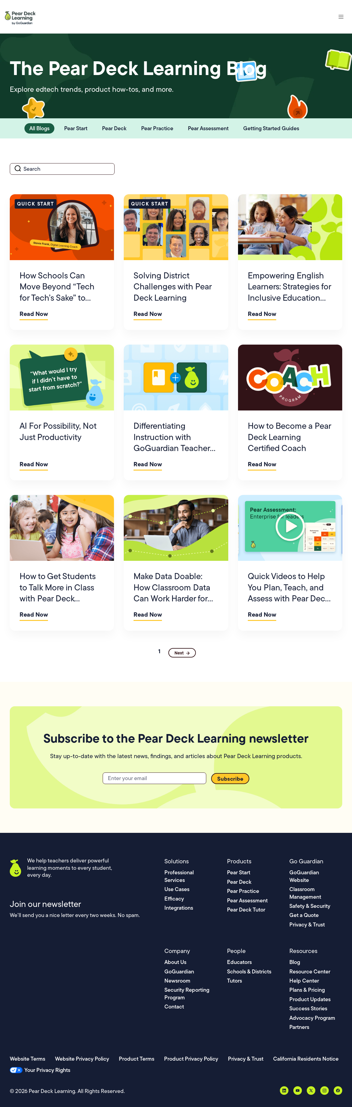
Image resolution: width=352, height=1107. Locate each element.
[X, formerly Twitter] (311, 1090)
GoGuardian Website (304, 876)
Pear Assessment (247, 900)
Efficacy (174, 898)
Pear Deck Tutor (246, 909)
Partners (299, 1027)
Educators (239, 962)
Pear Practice (243, 891)
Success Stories (308, 1008)
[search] (62, 169)
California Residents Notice (306, 1059)
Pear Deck (239, 882)
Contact (174, 1006)
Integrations (178, 908)
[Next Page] (182, 652)
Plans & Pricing (307, 990)
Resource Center (309, 971)
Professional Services (179, 876)
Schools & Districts (249, 971)
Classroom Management (305, 893)
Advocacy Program (312, 1018)
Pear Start (238, 872)
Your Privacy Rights (47, 1070)
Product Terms (136, 1059)
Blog (294, 962)
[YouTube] (297, 1090)
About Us (175, 962)
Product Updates (310, 999)
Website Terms (27, 1059)
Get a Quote (304, 915)
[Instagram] (324, 1090)
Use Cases (176, 889)
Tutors (234, 980)
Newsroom (177, 980)
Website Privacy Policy (82, 1059)
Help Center (304, 980)
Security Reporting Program (186, 993)
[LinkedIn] (284, 1090)
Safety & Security (309, 906)
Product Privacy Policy (191, 1059)
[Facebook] (338, 1090)
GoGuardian (179, 971)
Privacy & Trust (307, 924)
